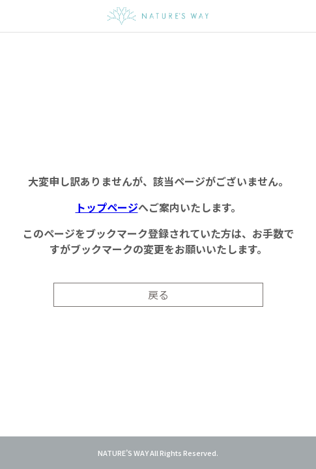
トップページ (107, 207)
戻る (158, 294)
